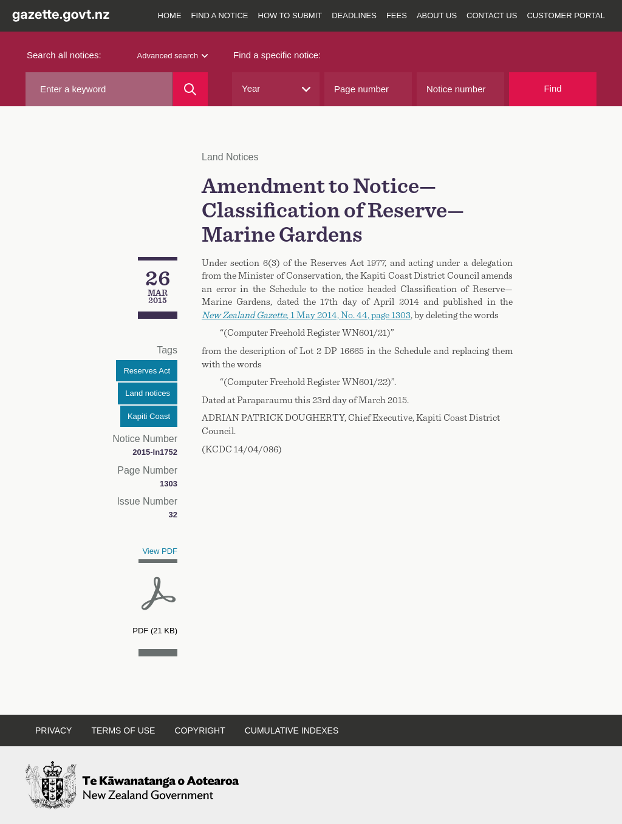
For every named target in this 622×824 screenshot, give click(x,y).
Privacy (53, 730)
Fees (396, 15)
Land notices (147, 393)
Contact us (491, 15)
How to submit (290, 15)
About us (437, 15)
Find (552, 88)
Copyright (199, 730)
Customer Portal (566, 15)
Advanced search (172, 55)
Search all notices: (64, 55)
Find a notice (219, 15)
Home (170, 15)
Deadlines (354, 15)
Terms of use (123, 730)
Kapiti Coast (149, 416)
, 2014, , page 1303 (306, 315)
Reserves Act (146, 370)
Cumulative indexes (292, 730)
